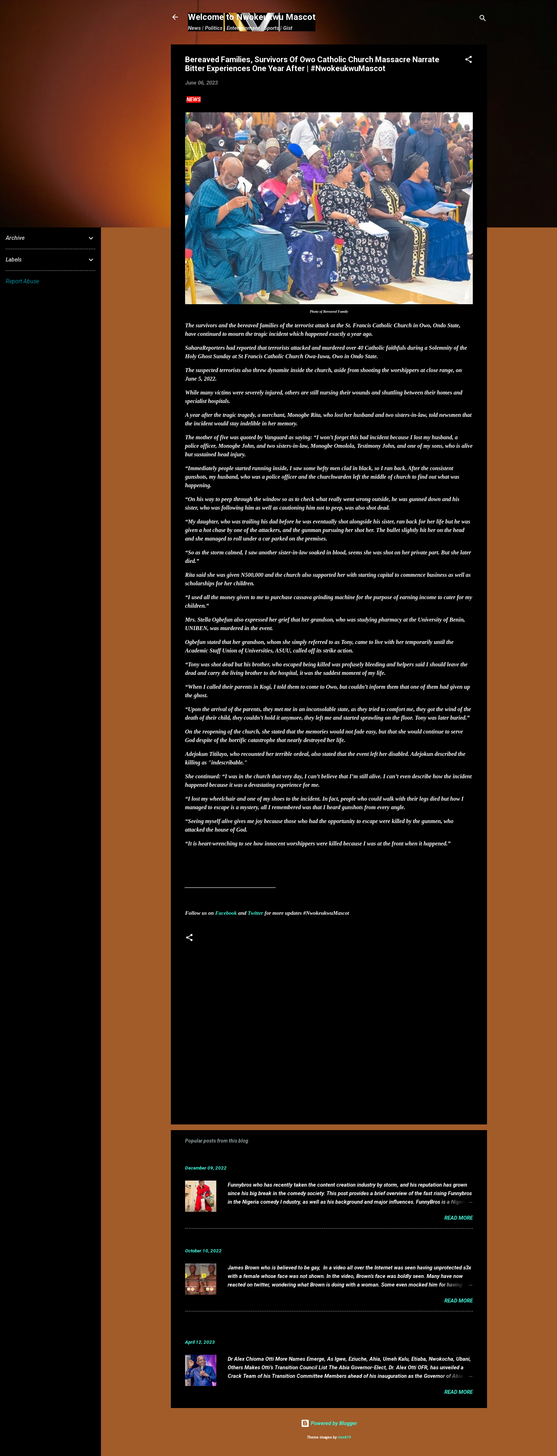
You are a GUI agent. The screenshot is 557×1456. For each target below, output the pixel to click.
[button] (468, 60)
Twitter (255, 913)
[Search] (482, 19)
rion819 (344, 1437)
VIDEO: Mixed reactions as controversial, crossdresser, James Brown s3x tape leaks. (308, 1239)
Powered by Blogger (329, 1423)
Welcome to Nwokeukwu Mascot (251, 17)
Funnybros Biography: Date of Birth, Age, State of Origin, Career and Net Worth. (301, 1157)
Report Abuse (22, 281)
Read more (458, 1218)
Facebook (226, 913)
